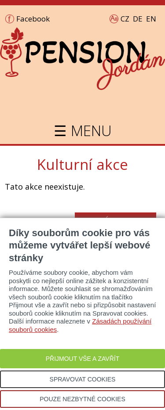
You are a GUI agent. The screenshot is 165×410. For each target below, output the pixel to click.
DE (138, 19)
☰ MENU (83, 130)
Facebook (33, 19)
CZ (125, 19)
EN (151, 19)
